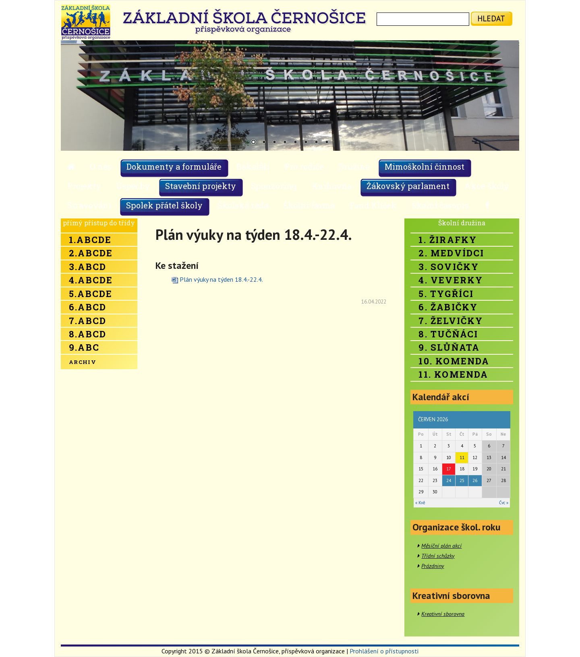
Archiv (82, 362)
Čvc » (503, 502)
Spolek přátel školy (164, 205)
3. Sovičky (448, 266)
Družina (354, 166)
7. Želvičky (450, 320)
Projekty (84, 186)
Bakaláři (252, 166)
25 (462, 480)
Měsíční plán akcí (441, 545)
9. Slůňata (449, 347)
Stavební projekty (200, 186)
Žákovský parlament (408, 186)
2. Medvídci (451, 253)
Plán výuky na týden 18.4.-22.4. (221, 279)
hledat (491, 18)
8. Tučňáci (448, 334)
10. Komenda (453, 361)
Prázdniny (432, 566)
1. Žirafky (447, 239)
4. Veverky (450, 280)
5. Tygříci (446, 293)
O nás (101, 166)
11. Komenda (453, 374)
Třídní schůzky (437, 555)
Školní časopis (440, 205)
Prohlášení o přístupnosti (384, 651)
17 (448, 469)
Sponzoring (274, 186)
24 (448, 480)
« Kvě (420, 502)
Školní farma (309, 205)
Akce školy (486, 186)
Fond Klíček (373, 205)
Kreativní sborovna (442, 613)
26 (474, 480)
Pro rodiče (304, 166)
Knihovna (332, 186)
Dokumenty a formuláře (174, 166)
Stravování (89, 205)
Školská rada (243, 205)
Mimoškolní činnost (424, 166)
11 (462, 457)
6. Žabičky (448, 307)
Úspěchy (133, 186)
